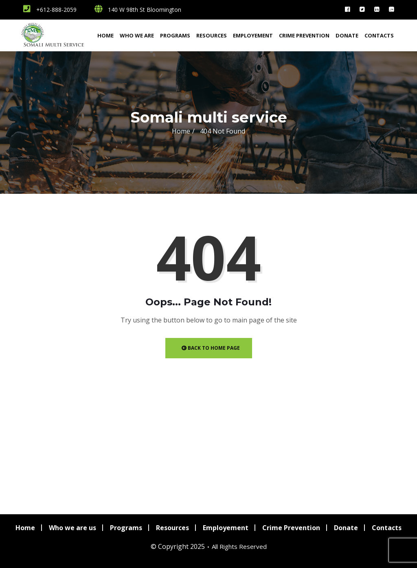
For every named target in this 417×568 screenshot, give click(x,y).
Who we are (137, 35)
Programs (175, 35)
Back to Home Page (211, 347)
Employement (253, 35)
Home (105, 35)
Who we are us (72, 527)
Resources (211, 35)
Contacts (379, 35)
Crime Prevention (304, 35)
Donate (347, 35)
